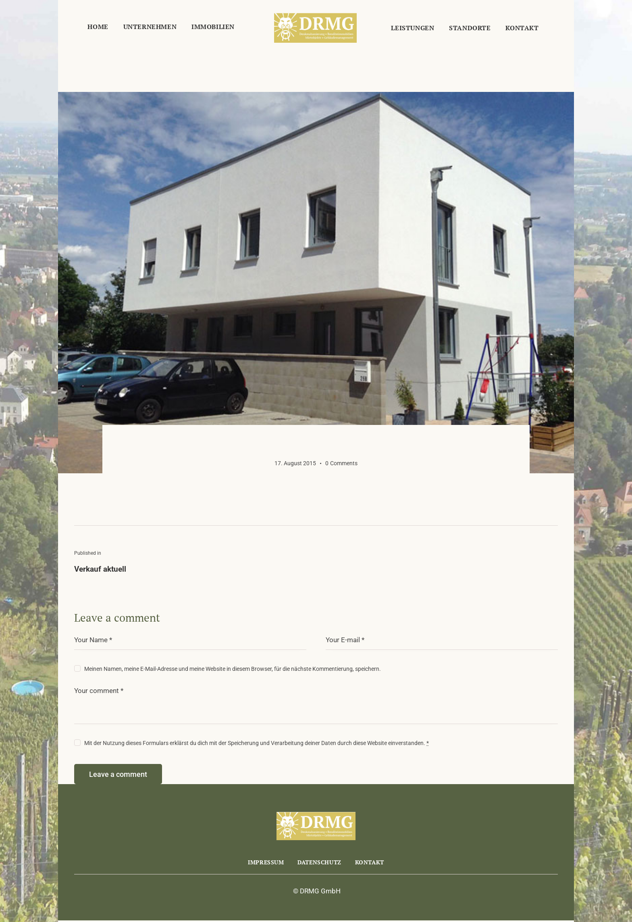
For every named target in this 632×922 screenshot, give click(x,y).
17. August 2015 (295, 463)
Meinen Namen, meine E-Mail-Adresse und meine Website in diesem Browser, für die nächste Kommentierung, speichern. (232, 669)
